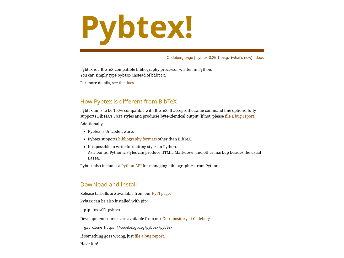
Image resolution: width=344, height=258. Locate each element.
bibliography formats (137, 139)
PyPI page (161, 193)
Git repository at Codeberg (186, 218)
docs (260, 58)
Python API (131, 165)
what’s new (241, 58)
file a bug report (239, 116)
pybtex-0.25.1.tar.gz (213, 58)
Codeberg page (180, 58)
